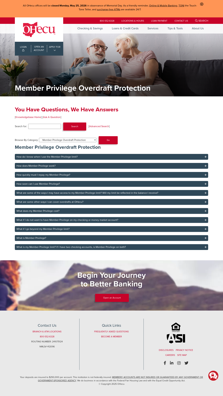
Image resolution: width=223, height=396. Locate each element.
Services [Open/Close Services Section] (153, 28)
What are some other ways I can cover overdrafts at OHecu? (49, 202)
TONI (181, 5)
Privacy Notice (184, 350)
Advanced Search (99, 126)
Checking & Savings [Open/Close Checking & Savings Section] (90, 28)
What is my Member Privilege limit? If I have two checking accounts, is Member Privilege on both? (71, 247)
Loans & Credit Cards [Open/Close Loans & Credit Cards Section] (125, 28)
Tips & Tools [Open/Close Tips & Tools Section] (175, 28)
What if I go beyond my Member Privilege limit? (42, 229)
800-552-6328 (107, 21)
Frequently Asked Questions (111, 331)
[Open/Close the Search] (201, 20)
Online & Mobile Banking (163, 5)
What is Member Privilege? (31, 238)
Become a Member (111, 336)
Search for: (21, 126)
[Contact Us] (181, 21)
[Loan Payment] (159, 21)
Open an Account (112, 297)
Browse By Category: (26, 140)
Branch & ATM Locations (47, 331)
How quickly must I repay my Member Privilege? (43, 175)
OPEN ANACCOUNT (39, 48)
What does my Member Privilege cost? (37, 211)
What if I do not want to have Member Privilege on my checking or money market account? (67, 220)
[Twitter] (186, 363)
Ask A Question (52, 117)
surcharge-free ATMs (108, 9)
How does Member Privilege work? (35, 166)
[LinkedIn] (171, 363)
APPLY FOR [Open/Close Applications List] (54, 47)
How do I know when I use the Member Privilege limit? (47, 157)
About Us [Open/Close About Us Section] (198, 28)
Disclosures (166, 350)
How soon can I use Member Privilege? (38, 184)
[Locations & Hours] (132, 21)
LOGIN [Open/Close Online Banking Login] (23, 48)
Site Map (182, 355)
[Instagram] (179, 363)
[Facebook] (165, 363)
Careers (170, 355)
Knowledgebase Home (28, 117)
